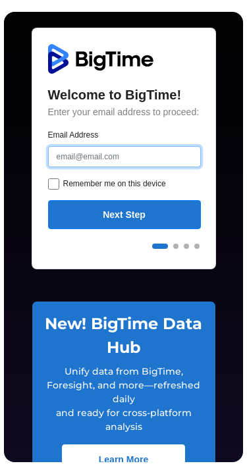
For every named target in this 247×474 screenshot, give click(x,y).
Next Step (124, 214)
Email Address (73, 135)
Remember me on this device (114, 183)
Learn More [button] (123, 459)
